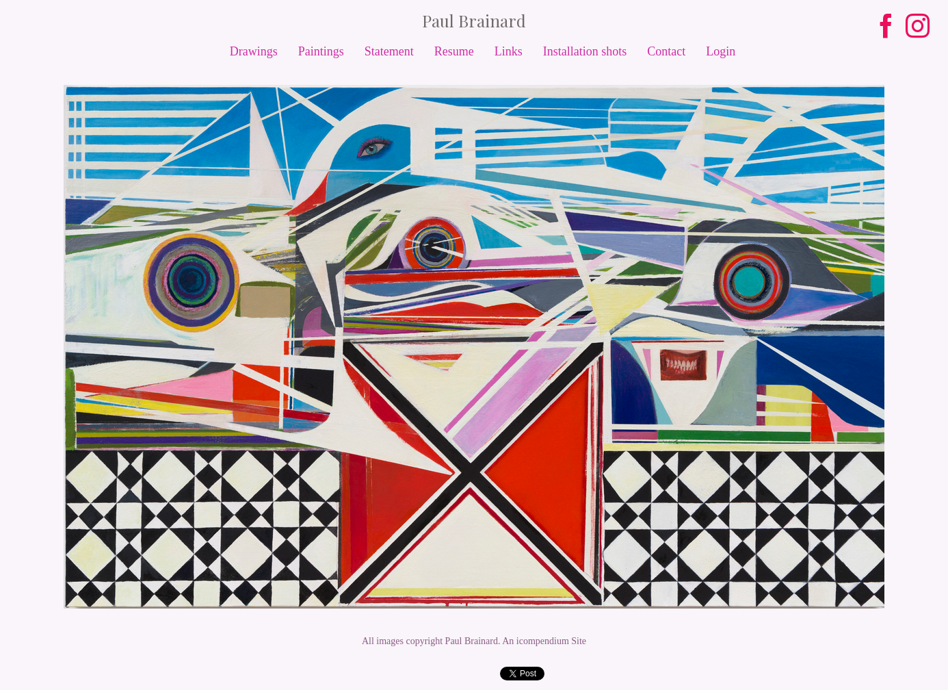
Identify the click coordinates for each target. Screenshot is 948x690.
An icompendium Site (544, 641)
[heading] (474, 20)
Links (509, 51)
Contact (666, 51)
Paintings (321, 51)
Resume (454, 51)
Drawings (254, 51)
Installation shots (585, 51)
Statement (389, 51)
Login (720, 51)
